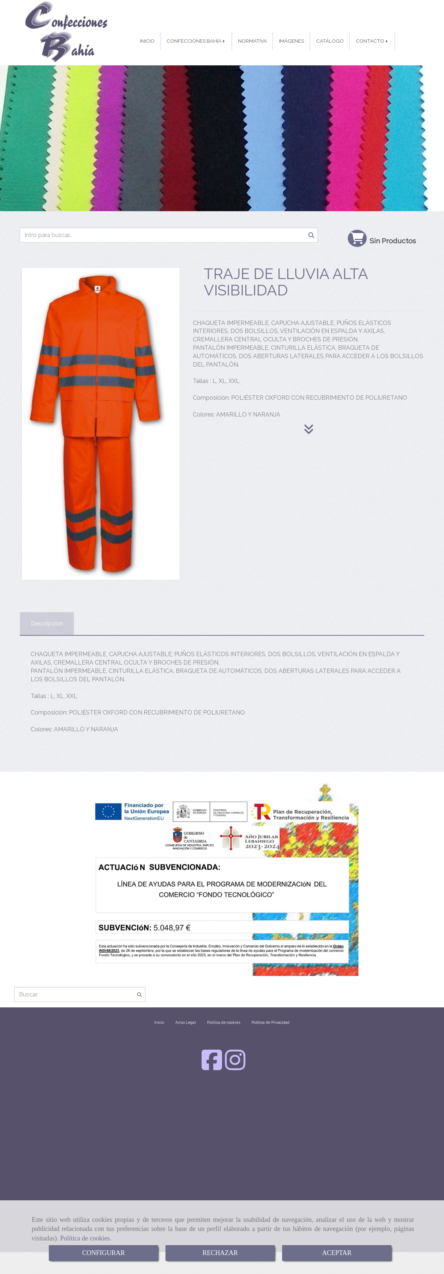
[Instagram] (235, 1067)
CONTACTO (372, 41)
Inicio (159, 1022)
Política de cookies (85, 1238)
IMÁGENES (291, 41)
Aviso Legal (185, 1022)
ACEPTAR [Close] (337, 1252)
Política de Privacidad (270, 1022)
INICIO (147, 41)
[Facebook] (212, 1067)
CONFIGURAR (103, 1252)
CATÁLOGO (330, 41)
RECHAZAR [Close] (220, 1252)
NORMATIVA (252, 41)
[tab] (47, 624)
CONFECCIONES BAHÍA (196, 41)
